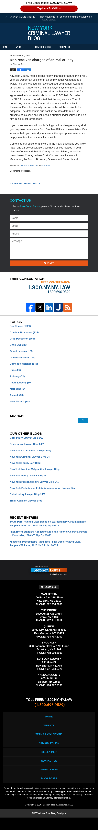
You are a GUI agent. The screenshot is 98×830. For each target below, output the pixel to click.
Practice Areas (49, 47)
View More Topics (21, 404)
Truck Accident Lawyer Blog (27, 506)
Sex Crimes (21, 326)
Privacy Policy (49, 752)
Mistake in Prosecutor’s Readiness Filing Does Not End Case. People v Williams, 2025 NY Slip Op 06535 (48, 550)
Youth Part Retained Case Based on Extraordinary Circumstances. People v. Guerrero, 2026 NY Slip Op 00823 (46, 529)
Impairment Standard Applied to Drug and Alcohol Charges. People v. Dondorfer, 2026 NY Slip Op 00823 (47, 540)
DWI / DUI (19, 345)
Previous (16, 183)
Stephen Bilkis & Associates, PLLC (58, 817)
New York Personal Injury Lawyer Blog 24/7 (36, 487)
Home (8, 47)
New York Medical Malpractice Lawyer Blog (36, 474)
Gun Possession (23, 358)
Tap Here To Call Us (49, 8)
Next (38, 183)
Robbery (18, 378)
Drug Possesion (23, 339)
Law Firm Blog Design (48, 825)
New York (47, 165)
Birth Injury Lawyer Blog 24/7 (28, 441)
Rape (16, 371)
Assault (17, 398)
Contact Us (74, 47)
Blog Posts (48, 790)
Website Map (49, 781)
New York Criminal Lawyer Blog (49, 33)
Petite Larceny (21, 384)
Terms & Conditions (49, 743)
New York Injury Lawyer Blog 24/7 (30, 480)
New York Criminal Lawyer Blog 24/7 (32, 460)
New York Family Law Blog (26, 467)
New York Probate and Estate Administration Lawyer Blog (45, 493)
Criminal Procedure (29, 165)
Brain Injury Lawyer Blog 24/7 (28, 447)
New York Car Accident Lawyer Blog (32, 454)
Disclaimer (49, 762)
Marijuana (18, 391)
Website (26, 47)
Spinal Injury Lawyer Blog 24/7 (28, 500)
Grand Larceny (22, 352)
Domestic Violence (25, 365)
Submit (49, 263)
